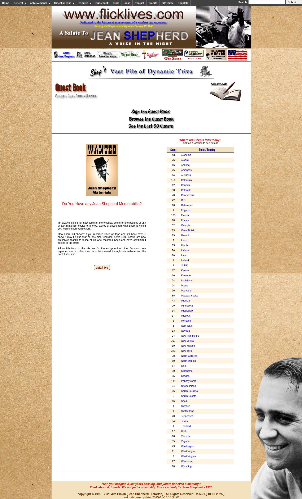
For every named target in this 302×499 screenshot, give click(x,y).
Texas (184, 421)
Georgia (185, 225)
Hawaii (185, 235)
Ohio (183, 365)
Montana (186, 320)
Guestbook (102, 3)
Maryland (186, 290)
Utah (183, 431)
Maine (184, 285)
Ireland (185, 260)
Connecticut (187, 195)
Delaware (186, 205)
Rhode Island (188, 386)
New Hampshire (190, 335)
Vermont (186, 436)
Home (5, 3)
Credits (153, 3)
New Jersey (187, 340)
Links (127, 3)
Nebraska (186, 325)
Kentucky (186, 275)
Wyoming (186, 466)
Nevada (185, 330)
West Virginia (188, 456)
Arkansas (186, 170)
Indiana (185, 250)
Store (116, 3)
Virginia (185, 441)
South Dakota (188, 396)
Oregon (185, 376)
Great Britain (188, 230)
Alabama (186, 155)
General (19, 3)
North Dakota (188, 360)
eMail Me (102, 267)
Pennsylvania (188, 381)
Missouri (186, 315)
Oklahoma (187, 370)
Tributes (85, 3)
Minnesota (187, 305)
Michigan (186, 300)
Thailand (186, 426)
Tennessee (187, 416)
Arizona (185, 165)
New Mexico (188, 345)
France (185, 220)
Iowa (183, 255)
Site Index (168, 3)
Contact (139, 3)
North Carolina (189, 355)
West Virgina (188, 451)
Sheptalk (183, 3)
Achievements (40, 3)
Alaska (185, 160)
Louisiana (186, 280)
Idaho (184, 240)
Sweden (185, 406)
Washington (187, 446)
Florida (185, 215)
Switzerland (187, 411)
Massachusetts (189, 295)
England (185, 210)
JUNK (184, 265)
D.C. (183, 200)
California (186, 180)
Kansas (185, 270)
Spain (184, 401)
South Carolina (189, 391)
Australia (186, 175)
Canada (185, 185)
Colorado (186, 190)
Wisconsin (187, 461)
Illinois (184, 245)
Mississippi (187, 310)
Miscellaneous (64, 3)
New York (186, 350)
